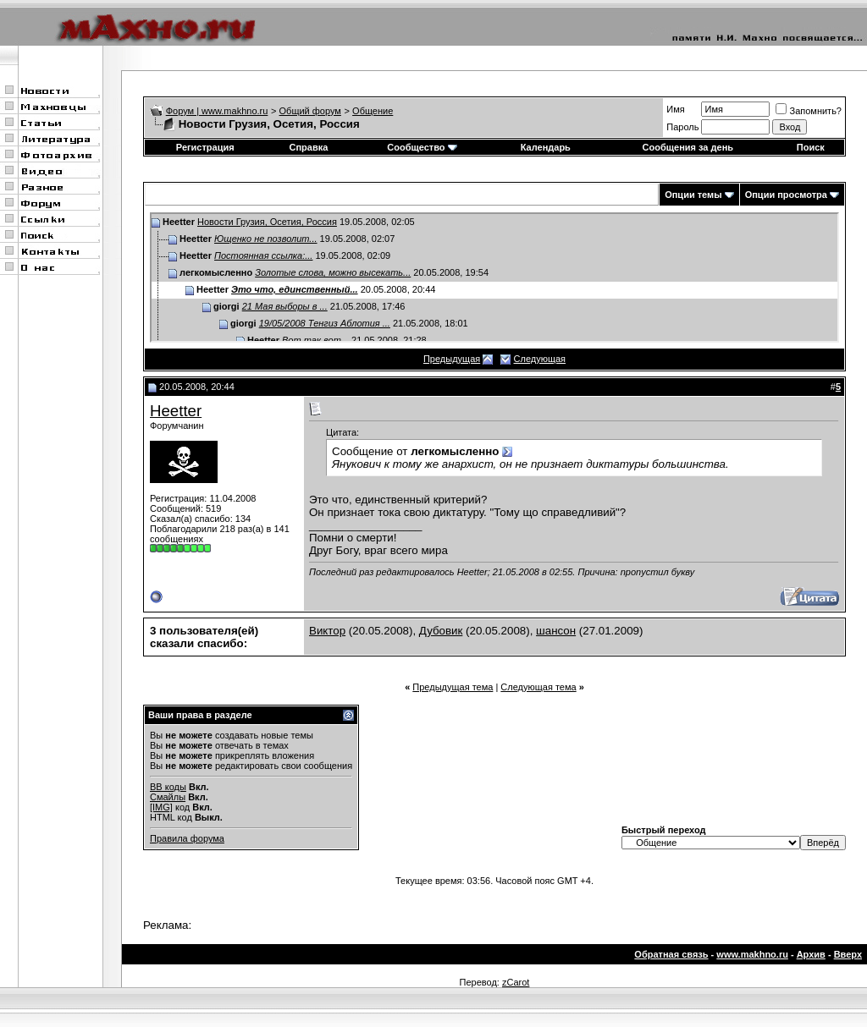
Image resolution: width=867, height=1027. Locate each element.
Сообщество (421, 147)
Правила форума (187, 838)
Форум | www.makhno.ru (217, 111)
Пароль (682, 127)
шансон (556, 630)
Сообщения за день (688, 147)
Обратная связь (671, 954)
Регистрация (205, 147)
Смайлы (167, 797)
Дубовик (441, 630)
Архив (811, 954)
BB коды (168, 787)
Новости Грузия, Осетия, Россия (267, 222)
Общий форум (310, 111)
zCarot (515, 982)
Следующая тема (538, 687)
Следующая (540, 359)
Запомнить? (809, 111)
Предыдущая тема (452, 687)
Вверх (848, 954)
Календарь (546, 147)
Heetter (176, 411)
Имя (675, 109)
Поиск (811, 147)
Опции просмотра (786, 194)
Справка (308, 147)
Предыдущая (451, 359)
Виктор (327, 630)
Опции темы (693, 194)
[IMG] (161, 807)
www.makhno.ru (752, 954)
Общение (372, 111)
